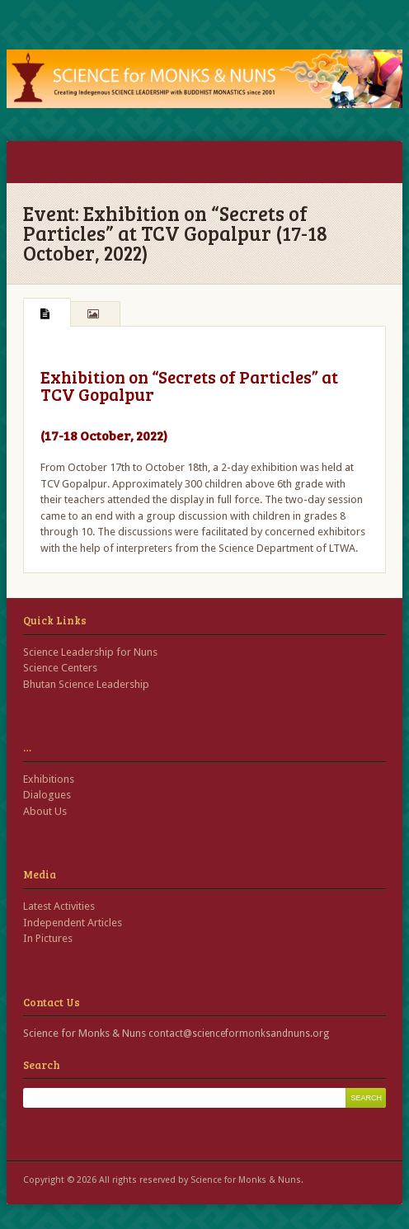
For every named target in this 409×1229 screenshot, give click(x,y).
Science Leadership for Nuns (90, 652)
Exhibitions (48, 779)
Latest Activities (59, 906)
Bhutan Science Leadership (86, 684)
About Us (45, 811)
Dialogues (47, 795)
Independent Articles (72, 922)
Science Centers (60, 668)
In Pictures (48, 938)
